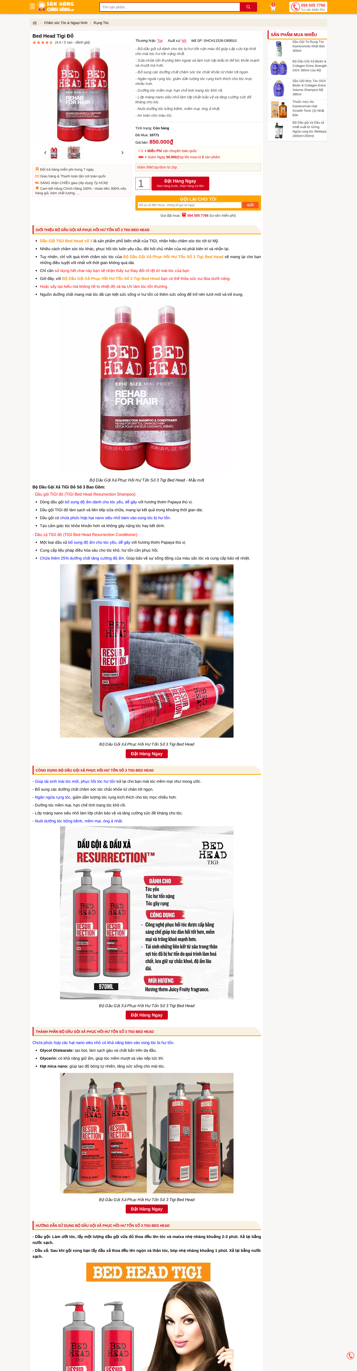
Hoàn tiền (102, 177)
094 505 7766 (313, 7)
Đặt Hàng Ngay (180, 195)
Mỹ (184, 52)
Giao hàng (48, 164)
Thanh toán (69, 164)
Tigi (160, 52)
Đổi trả (45, 158)
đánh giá (185, 45)
